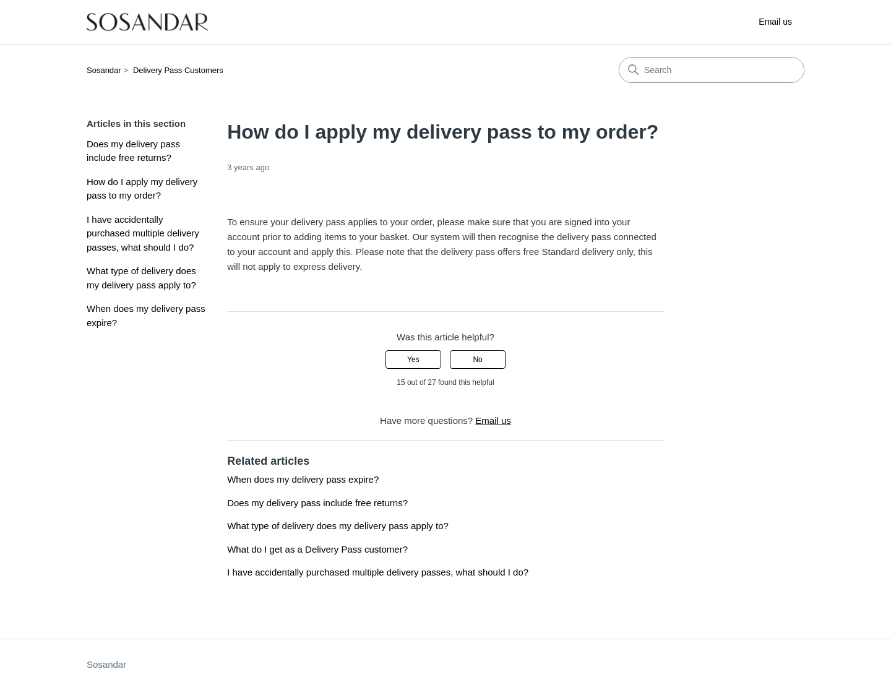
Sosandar (104, 70)
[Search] (711, 70)
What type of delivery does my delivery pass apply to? (141, 277)
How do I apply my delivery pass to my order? (142, 188)
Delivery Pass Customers (178, 70)
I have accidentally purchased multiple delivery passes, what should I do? (143, 233)
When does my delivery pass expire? (146, 315)
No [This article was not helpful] (477, 359)
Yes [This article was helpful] (413, 359)
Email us (775, 22)
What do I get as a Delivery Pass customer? (317, 549)
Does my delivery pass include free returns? (133, 151)
